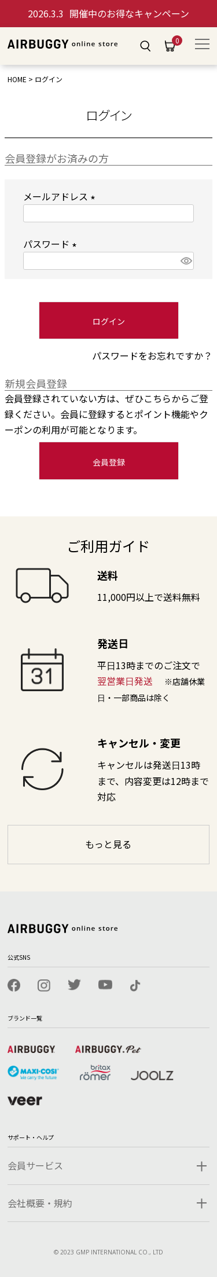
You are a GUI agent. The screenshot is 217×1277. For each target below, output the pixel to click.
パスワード (52, 244)
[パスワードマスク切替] (185, 260)
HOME (17, 79)
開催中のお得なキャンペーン (108, 13)
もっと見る (108, 844)
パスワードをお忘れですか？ (152, 355)
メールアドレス (61, 196)
